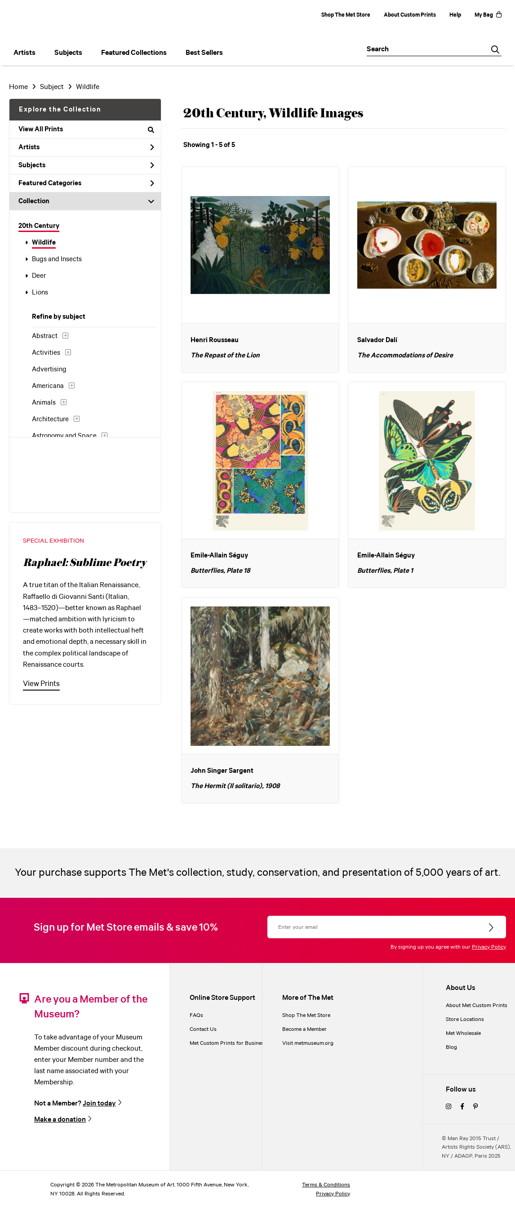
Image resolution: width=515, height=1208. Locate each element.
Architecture (50, 419)
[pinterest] (475, 1107)
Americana (48, 386)
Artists (86, 147)
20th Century (38, 226)
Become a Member (304, 1029)
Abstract (45, 336)
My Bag (488, 15)
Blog (451, 1047)
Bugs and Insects (57, 259)
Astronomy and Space (64, 436)
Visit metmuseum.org (307, 1043)
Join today (99, 1103)
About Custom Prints (410, 15)
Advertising (49, 369)
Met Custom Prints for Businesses (231, 1043)
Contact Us (203, 1029)
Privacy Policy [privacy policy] (333, 1194)
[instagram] (448, 1107)
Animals (44, 402)
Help (455, 15)
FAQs (196, 1015)
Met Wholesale (463, 1033)
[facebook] (462, 1107)
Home (18, 87)
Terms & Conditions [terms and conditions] (326, 1185)
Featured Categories (86, 183)
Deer (39, 276)
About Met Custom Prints (476, 1005)
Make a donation (60, 1119)
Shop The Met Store (345, 15)
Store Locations (465, 1019)
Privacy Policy (489, 947)
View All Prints (86, 129)
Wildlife (44, 242)
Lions (40, 292)
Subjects (86, 165)
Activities (46, 352)
